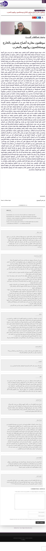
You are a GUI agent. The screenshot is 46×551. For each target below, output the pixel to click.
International (37, 10)
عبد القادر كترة (41, 14)
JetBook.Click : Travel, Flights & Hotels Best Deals (23, 527)
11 (30, 14)
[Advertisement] (23, 184)
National (43, 10)
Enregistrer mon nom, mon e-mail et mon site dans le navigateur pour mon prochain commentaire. (27, 519)
